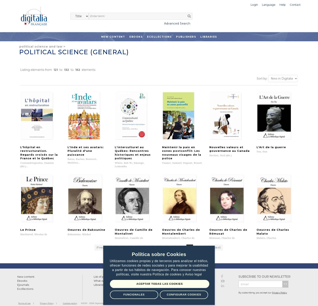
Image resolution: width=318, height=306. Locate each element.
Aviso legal (193, 274)
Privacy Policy (279, 287)
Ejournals (23, 280)
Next (217, 242)
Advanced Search (177, 23)
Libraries (208, 36)
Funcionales (134, 294)
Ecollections (159, 36)
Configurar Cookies (184, 294)
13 (206, 242)
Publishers (186, 36)
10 (181, 242)
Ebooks (136, 36)
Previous (103, 242)
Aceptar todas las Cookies (159, 283)
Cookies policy (70, 298)
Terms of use (24, 298)
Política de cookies (168, 274)
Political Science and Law (40, 46)
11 (189, 242)
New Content (113, 36)
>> (285, 279)
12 (198, 242)
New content (25, 271)
